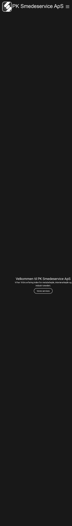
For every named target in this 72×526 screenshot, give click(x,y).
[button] (67, 6)
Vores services (43, 291)
